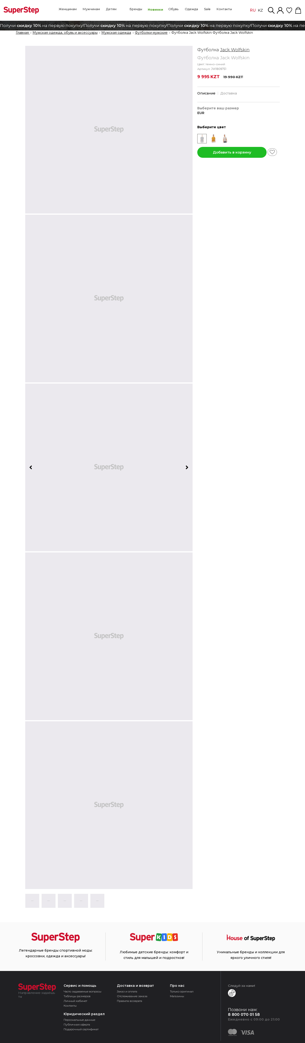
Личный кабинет (75, 1001)
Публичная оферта (77, 1024)
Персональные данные (79, 1020)
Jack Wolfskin (235, 49)
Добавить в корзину (232, 152)
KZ (260, 10)
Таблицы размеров (77, 996)
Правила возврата (129, 1001)
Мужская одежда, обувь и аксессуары (65, 32)
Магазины (177, 996)
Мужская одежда (116, 32)
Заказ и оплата (127, 991)
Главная (23, 32)
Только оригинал (182, 991)
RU (253, 10)
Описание (206, 93)
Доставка (228, 93)
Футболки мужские (151, 32)
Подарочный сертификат (81, 1029)
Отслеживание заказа (132, 996)
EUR (200, 113)
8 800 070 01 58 (244, 1014)
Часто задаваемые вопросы (82, 991)
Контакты (70, 1005)
